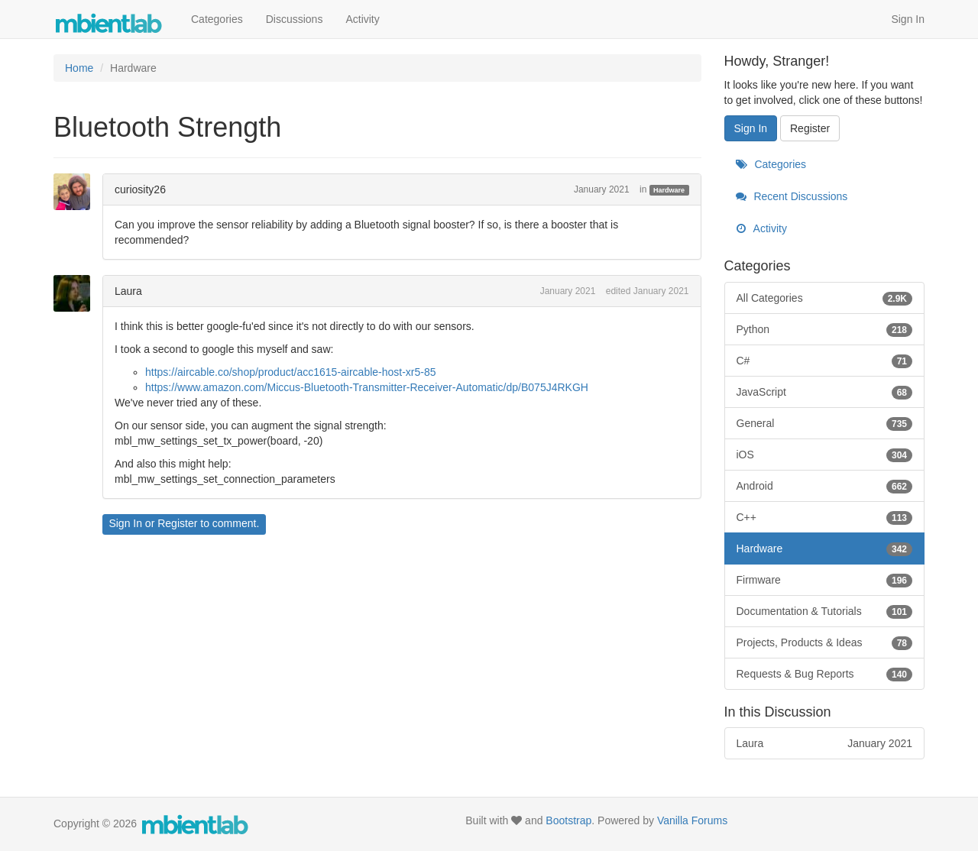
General (825, 423)
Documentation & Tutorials (825, 611)
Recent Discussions (792, 196)
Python (825, 329)
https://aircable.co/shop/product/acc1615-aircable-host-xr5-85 (290, 372)
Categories (217, 19)
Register (177, 523)
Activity (362, 19)
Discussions (294, 19)
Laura (128, 291)
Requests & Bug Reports (825, 673)
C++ (825, 517)
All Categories (825, 298)
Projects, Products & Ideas (825, 642)
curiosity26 (140, 189)
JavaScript (825, 392)
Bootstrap (568, 820)
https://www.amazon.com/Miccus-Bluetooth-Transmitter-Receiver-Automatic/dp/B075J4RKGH (366, 387)
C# (825, 360)
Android (825, 485)
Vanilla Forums (692, 820)
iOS (825, 454)
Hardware (669, 190)
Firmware (825, 579)
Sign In (908, 19)
